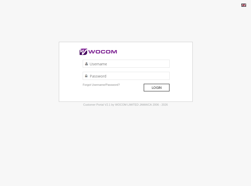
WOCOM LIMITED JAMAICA (133, 104)
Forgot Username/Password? (101, 84)
